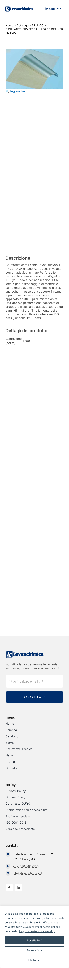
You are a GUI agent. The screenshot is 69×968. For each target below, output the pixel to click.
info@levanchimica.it (27, 873)
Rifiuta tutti (34, 960)
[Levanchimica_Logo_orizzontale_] (19, 8)
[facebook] (9, 887)
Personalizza (35, 950)
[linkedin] (18, 887)
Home (9, 25)
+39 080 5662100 (26, 866)
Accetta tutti (34, 940)
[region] (34, 937)
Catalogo (23, 25)
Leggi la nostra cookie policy (37, 931)
